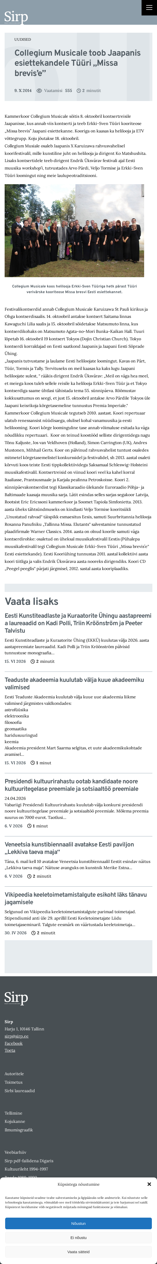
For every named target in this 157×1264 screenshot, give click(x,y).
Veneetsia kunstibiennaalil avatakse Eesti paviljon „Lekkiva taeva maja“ (69, 848)
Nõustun (78, 1223)
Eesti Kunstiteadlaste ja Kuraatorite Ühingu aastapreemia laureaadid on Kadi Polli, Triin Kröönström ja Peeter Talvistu (78, 624)
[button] (149, 1184)
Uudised (22, 39)
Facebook (14, 1043)
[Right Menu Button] (149, 8)
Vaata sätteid (78, 1252)
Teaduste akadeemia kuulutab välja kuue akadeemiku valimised (74, 684)
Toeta (10, 1050)
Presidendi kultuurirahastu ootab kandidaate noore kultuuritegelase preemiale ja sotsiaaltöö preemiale (71, 785)
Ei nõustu (79, 1237)
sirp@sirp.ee (17, 1036)
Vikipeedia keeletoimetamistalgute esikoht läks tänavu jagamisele (76, 899)
